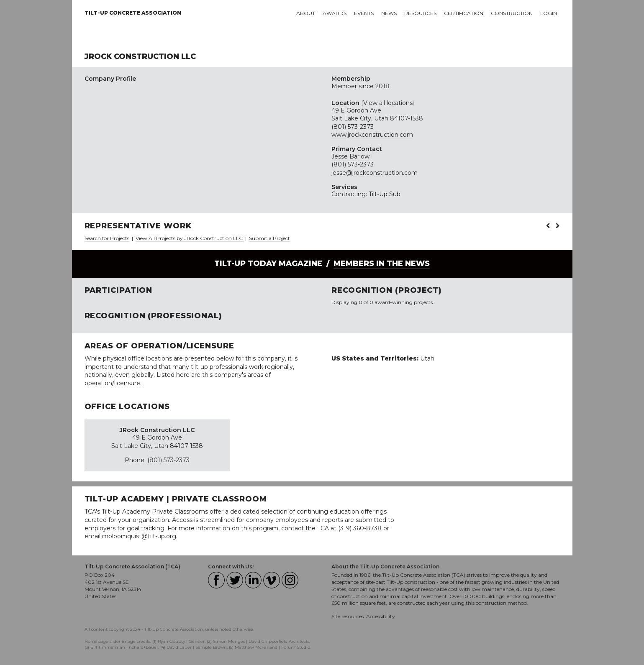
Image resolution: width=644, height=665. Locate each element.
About (305, 13)
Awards (334, 13)
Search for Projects (107, 238)
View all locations (388, 103)
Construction (512, 13)
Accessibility (380, 616)
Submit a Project (269, 238)
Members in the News (382, 263)
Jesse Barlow (350, 156)
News (389, 13)
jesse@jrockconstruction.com (374, 172)
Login (548, 13)
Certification (463, 13)
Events (364, 13)
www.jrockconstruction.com (372, 134)
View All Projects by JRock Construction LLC (190, 238)
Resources (420, 13)
